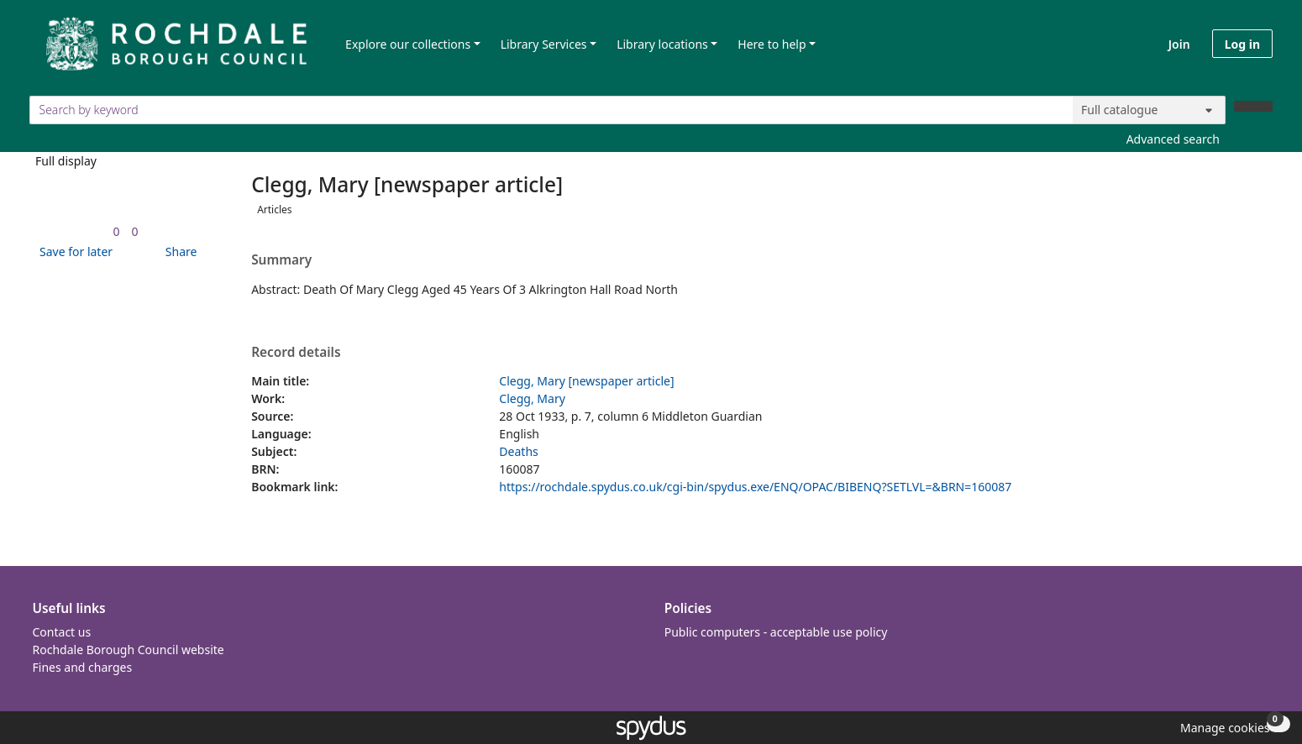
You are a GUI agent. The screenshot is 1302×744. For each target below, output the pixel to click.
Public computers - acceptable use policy (776, 632)
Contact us (62, 632)
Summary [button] (281, 260)
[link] (116, 231)
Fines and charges (83, 667)
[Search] (1253, 106)
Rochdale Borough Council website (128, 650)
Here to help (772, 44)
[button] (73, 251)
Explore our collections (407, 44)
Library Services (544, 44)
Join (1179, 44)
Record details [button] (295, 352)
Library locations (662, 44)
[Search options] (1149, 110)
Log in (1242, 44)
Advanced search (1173, 139)
